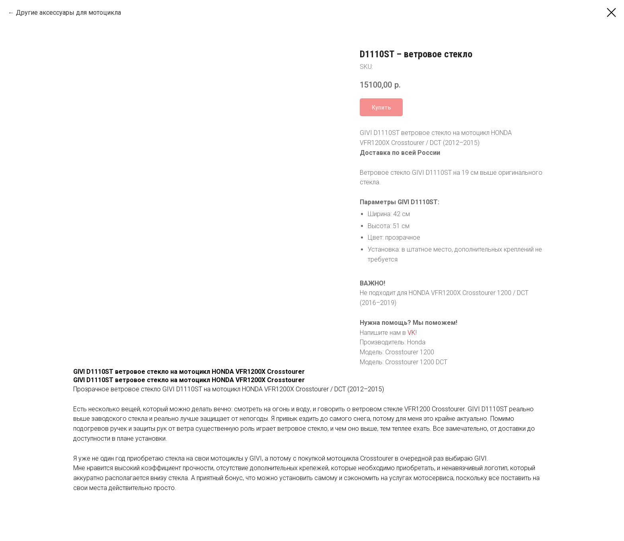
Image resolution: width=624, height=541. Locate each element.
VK (411, 332)
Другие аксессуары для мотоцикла (68, 12)
